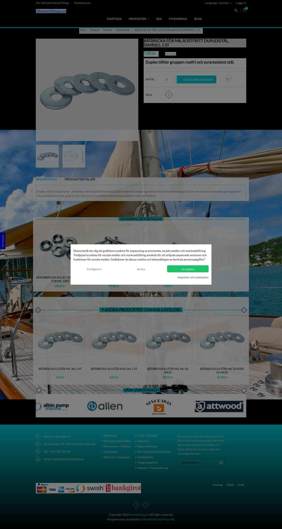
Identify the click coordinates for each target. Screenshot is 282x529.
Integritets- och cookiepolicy (193, 277)
